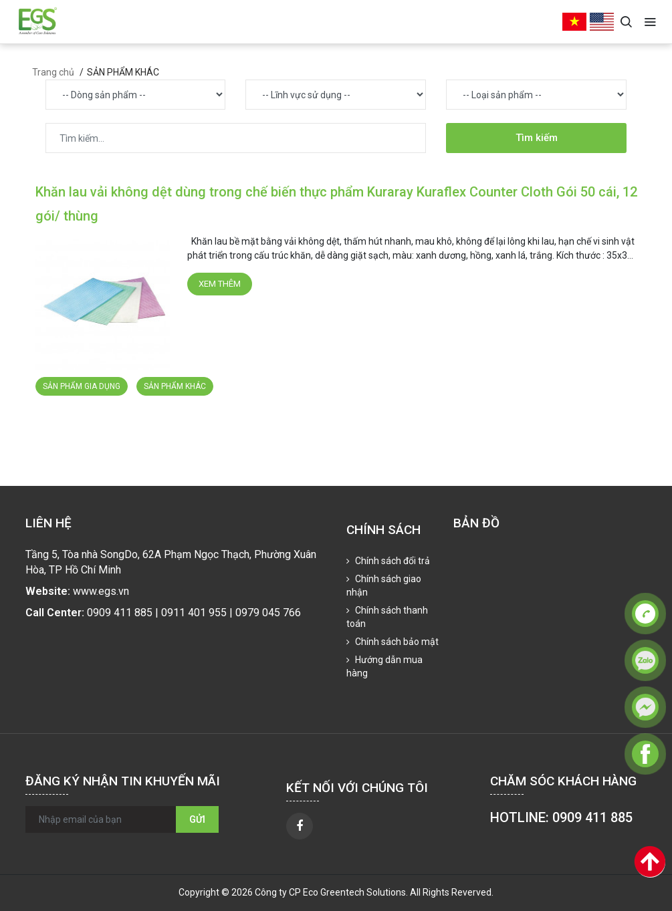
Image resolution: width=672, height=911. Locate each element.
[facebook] (299, 826)
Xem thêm (220, 284)
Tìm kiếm (537, 138)
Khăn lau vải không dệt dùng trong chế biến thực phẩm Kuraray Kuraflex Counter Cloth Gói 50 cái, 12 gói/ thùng (336, 204)
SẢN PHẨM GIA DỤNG (81, 386)
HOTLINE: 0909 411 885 (561, 817)
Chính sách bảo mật (396, 641)
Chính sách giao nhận (383, 585)
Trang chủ (53, 72)
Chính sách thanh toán (387, 617)
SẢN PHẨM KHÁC (175, 386)
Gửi (197, 819)
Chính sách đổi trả (391, 560)
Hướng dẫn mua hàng (384, 666)
